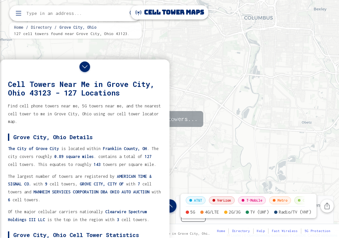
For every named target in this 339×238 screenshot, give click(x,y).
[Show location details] (169, 206)
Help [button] (261, 231)
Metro (280, 200)
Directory (41, 27)
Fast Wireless (285, 231)
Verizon (222, 200)
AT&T (195, 200)
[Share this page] (327, 206)
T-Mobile (252, 200)
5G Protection (317, 231)
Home (18, 27)
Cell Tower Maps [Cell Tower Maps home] (169, 12)
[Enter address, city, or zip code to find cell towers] (76, 13)
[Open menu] (18, 13)
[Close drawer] (84, 66)
